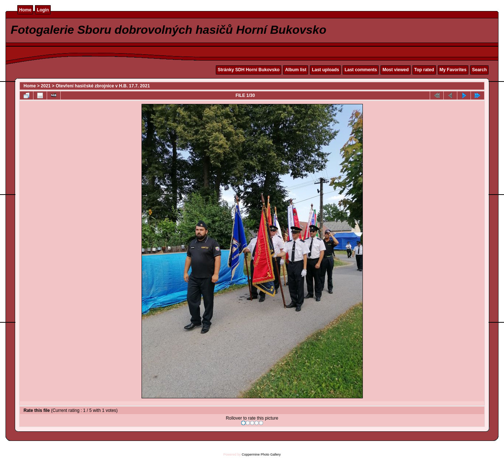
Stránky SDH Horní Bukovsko (248, 69)
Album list (295, 69)
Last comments (360, 69)
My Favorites (453, 69)
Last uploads (325, 69)
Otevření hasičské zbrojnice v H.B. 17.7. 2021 (103, 85)
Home (25, 9)
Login (43, 9)
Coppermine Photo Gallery (261, 454)
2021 (46, 85)
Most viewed (395, 69)
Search (479, 69)
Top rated (424, 69)
